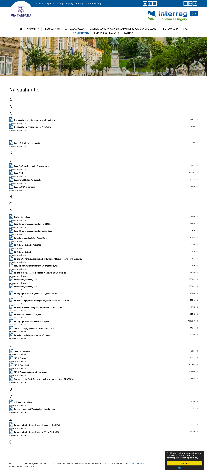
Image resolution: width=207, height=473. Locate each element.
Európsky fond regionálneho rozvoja (82, 3)
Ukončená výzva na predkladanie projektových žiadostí (124, 28)
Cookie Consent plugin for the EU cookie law (184, 467)
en (190, 3)
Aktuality (33, 28)
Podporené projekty (106, 32)
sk (185, 3)
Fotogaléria (170, 28)
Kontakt (129, 32)
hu (195, 3)
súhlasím (185, 463)
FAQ (185, 28)
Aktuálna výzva (74, 28)
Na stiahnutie (81, 32)
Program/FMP (52, 28)
